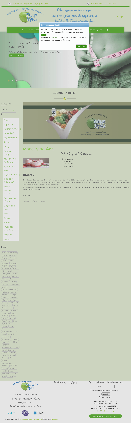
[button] (81, 46)
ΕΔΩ (43, 35)
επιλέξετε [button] (54, 37)
